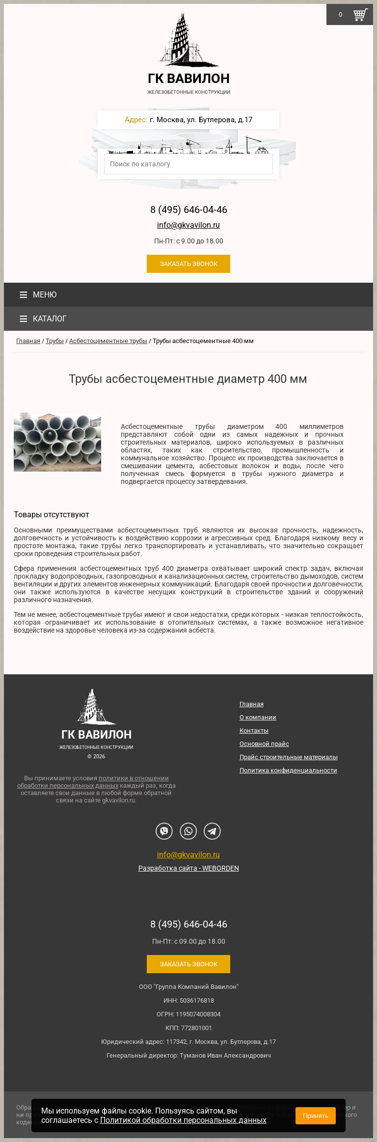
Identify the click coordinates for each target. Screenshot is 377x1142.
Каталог (42, 319)
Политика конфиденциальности (288, 770)
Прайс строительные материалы (289, 757)
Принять (315, 1115)
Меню (36, 295)
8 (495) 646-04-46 (188, 209)
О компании (258, 717)
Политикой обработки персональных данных (183, 1120)
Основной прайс (264, 743)
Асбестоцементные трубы (108, 341)
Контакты (254, 730)
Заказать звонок (188, 263)
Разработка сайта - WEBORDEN (188, 868)
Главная (28, 341)
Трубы (55, 341)
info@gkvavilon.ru (188, 225)
